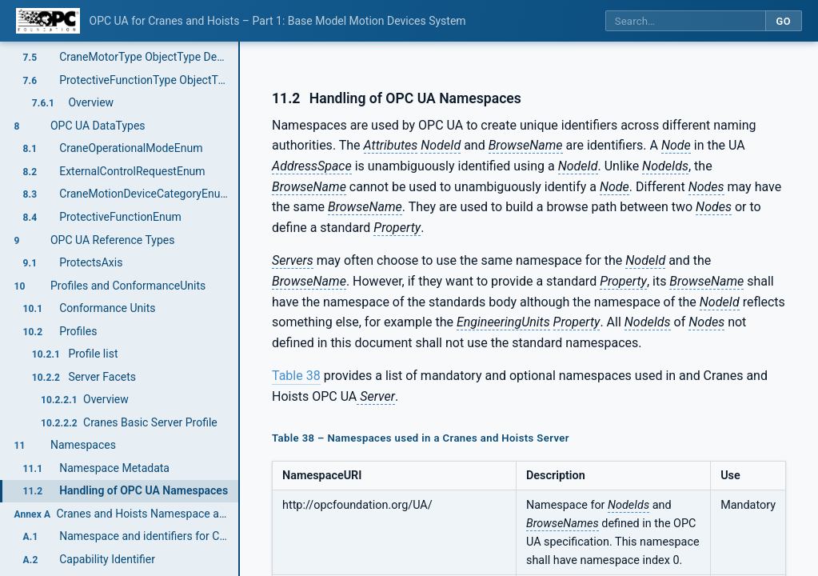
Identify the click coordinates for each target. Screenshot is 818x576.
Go (783, 21)
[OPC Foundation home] (48, 21)
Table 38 (296, 375)
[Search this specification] (685, 21)
